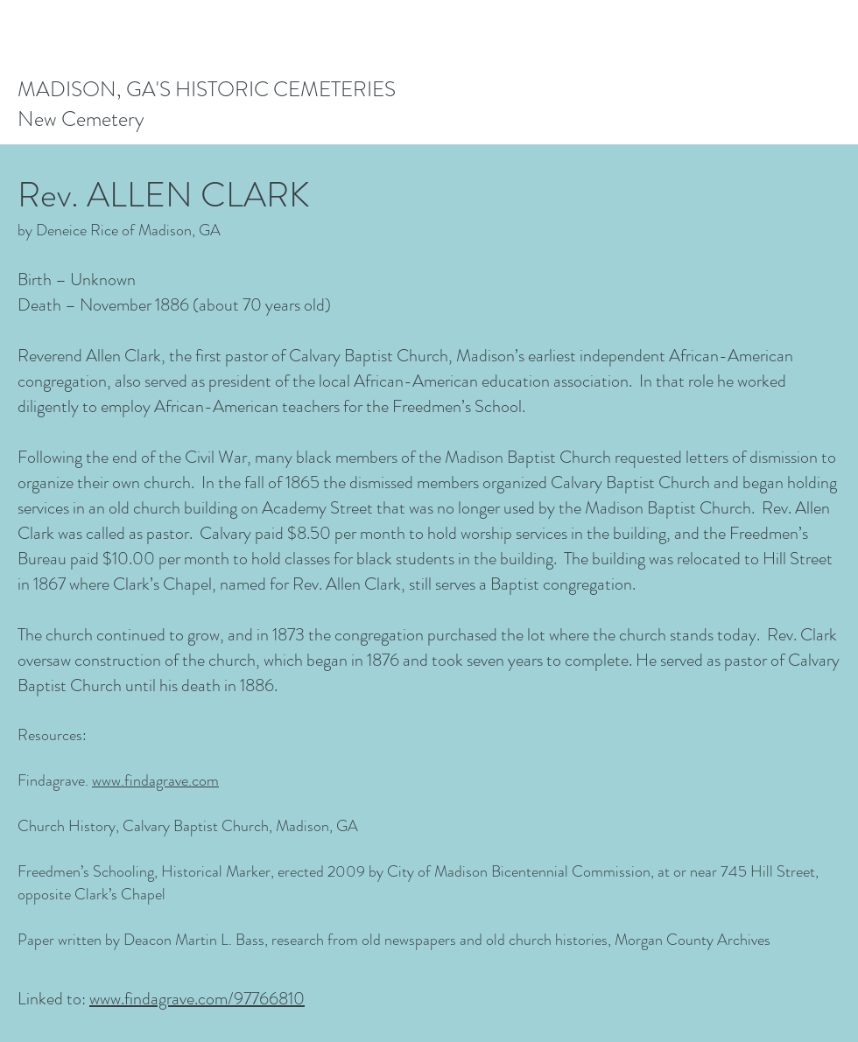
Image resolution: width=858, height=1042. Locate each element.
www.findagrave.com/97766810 (197, 998)
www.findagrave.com (155, 780)
